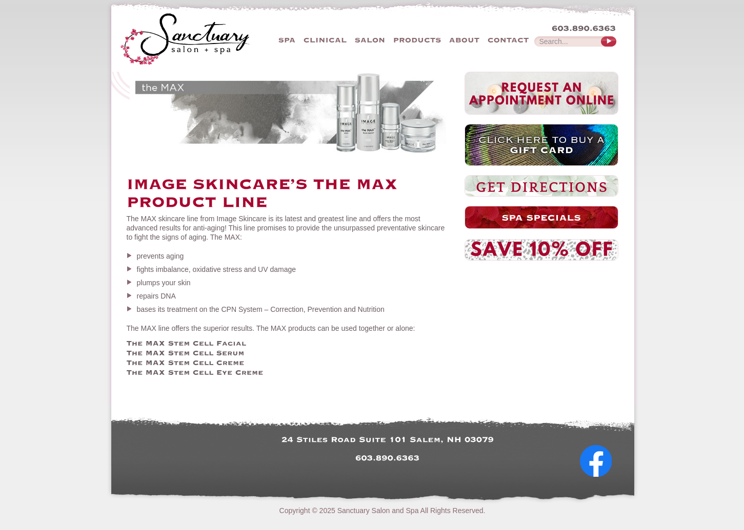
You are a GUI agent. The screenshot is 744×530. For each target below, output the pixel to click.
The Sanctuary (205, 38)
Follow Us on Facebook (600, 486)
